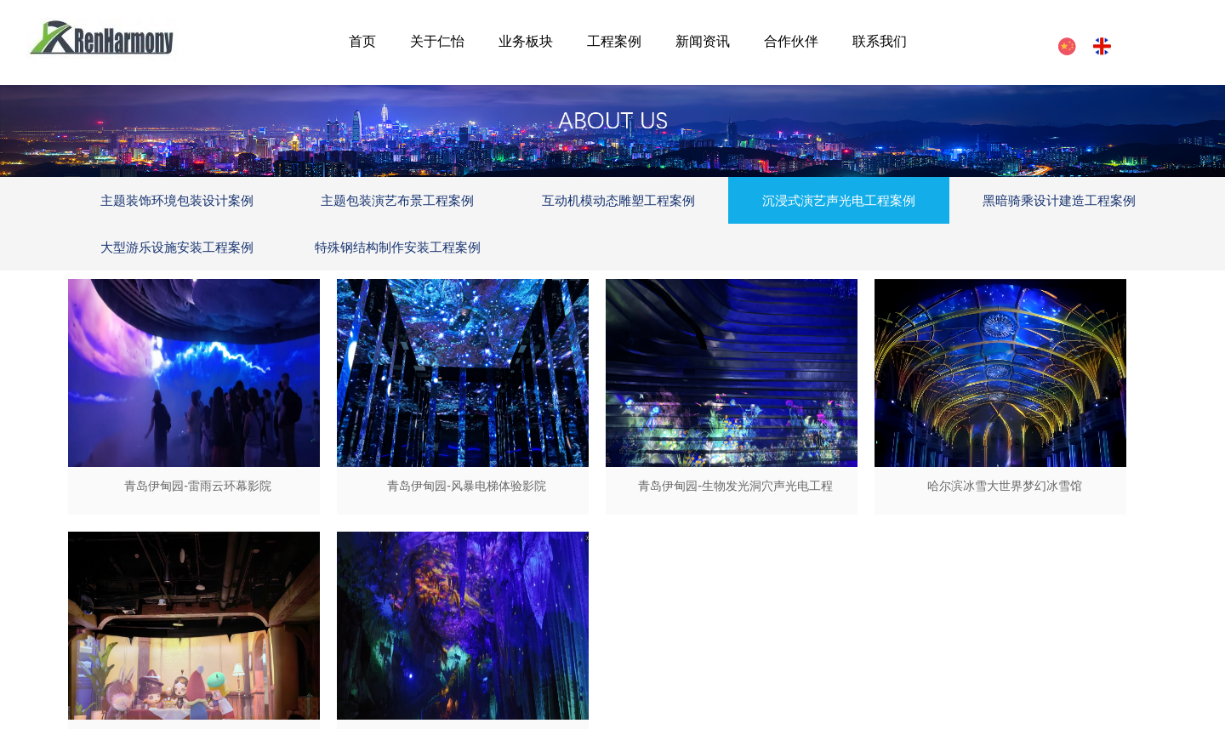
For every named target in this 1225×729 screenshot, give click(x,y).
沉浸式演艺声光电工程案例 (838, 200)
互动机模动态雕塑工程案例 (618, 200)
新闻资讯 (702, 41)
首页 (362, 41)
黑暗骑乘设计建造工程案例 (1059, 200)
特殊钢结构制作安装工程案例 (398, 247)
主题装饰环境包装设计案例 (177, 200)
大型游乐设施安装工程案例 (177, 247)
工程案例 (614, 41)
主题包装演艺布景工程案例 (397, 200)
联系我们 (879, 41)
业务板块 (526, 41)
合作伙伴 (791, 41)
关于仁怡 (437, 41)
